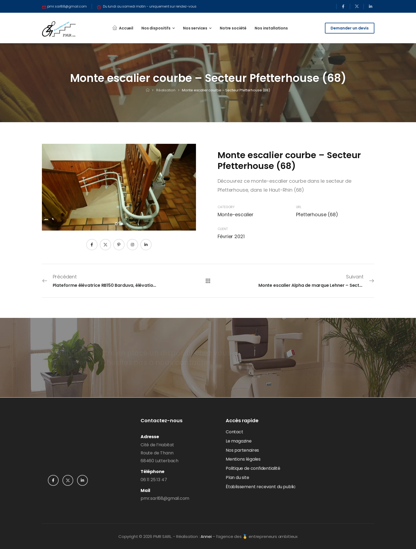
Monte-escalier (236, 214)
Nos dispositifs (156, 28)
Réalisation (165, 90)
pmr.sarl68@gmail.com (165, 498)
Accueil (126, 28)
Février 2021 (231, 236)
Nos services (195, 28)
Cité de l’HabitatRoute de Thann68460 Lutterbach (159, 453)
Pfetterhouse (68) (317, 214)
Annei (206, 536)
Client (223, 229)
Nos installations (271, 28)
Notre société (233, 28)
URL (298, 207)
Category (226, 207)
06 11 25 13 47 (154, 480)
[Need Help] (64, 6)
